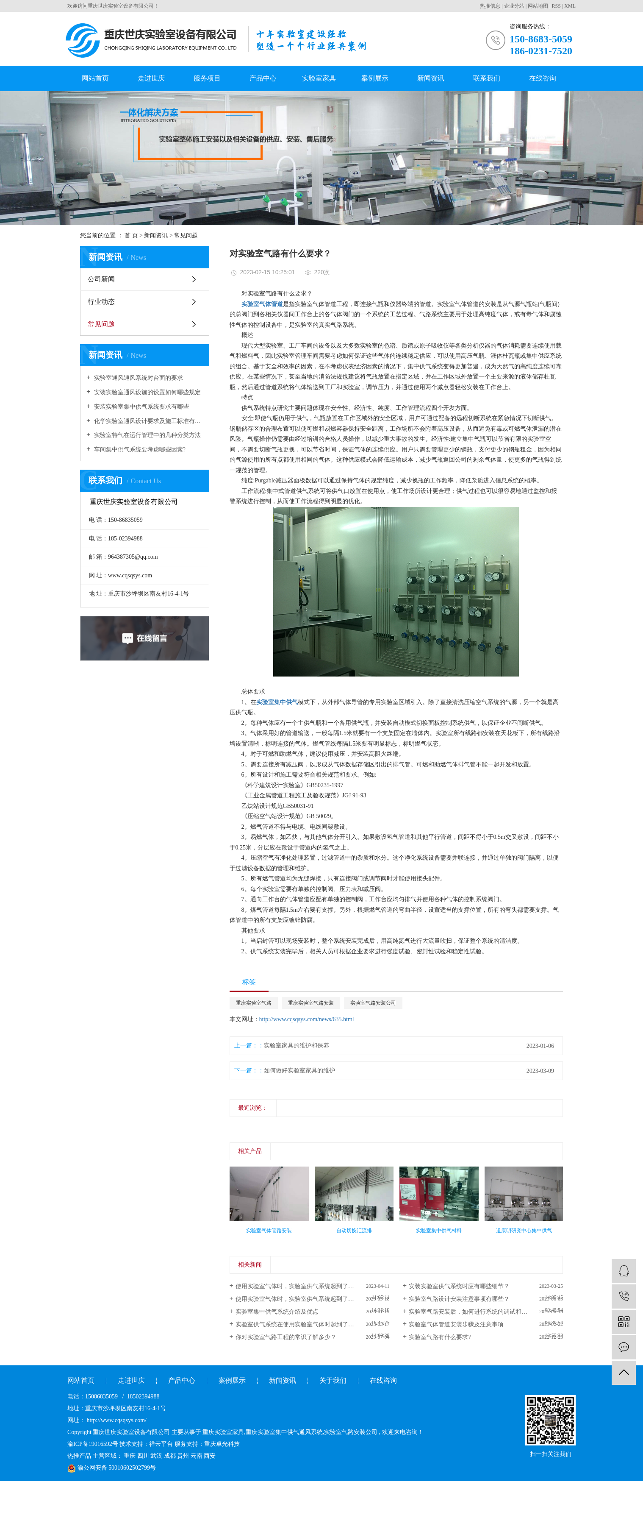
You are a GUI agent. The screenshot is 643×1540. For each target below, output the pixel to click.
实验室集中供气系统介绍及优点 (277, 1312)
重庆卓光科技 (222, 1444)
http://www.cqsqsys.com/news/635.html (306, 1019)
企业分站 (514, 6)
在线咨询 (542, 78)
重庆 (130, 1456)
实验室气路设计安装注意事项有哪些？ (459, 1299)
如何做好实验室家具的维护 (299, 1070)
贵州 (183, 1456)
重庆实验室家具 (223, 1432)
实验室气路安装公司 (373, 1003)
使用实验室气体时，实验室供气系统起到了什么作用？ (307, 1286)
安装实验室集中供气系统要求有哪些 (140, 407)
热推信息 (490, 6)
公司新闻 (101, 279)
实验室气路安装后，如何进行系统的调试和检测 (471, 1312)
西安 (210, 1456)
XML (570, 6)
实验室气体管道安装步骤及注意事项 (456, 1324)
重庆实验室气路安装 (311, 1003)
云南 (196, 1456)
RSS (556, 6)
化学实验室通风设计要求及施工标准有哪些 (147, 421)
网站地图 (538, 6)
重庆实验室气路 (254, 1003)
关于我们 (332, 1380)
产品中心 (263, 78)
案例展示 (374, 78)
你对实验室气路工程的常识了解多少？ (286, 1337)
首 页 (131, 235)
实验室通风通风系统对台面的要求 (137, 378)
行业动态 (101, 301)
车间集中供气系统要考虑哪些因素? (139, 449)
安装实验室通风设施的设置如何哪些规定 (146, 392)
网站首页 (95, 78)
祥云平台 (161, 1444)
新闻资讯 (430, 78)
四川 (143, 1456)
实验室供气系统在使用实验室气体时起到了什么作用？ (307, 1324)
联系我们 (486, 78)
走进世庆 (151, 78)
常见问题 (186, 235)
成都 (170, 1456)
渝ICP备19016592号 (92, 1444)
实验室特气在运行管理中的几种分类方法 (146, 435)
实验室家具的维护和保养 (296, 1045)
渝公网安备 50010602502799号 (111, 1468)
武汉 (156, 1456)
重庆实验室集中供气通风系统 (284, 1432)
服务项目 (207, 78)
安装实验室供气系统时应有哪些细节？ (459, 1286)
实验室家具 (319, 78)
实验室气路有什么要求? (440, 1337)
